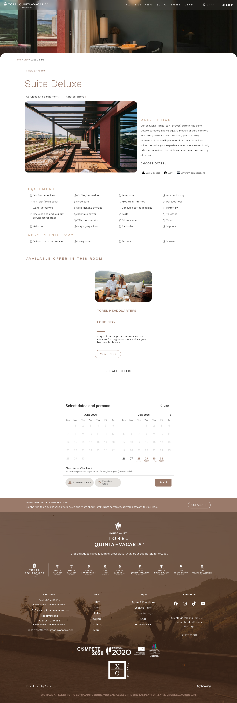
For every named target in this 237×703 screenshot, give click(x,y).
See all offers (118, 371)
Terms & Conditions (143, 602)
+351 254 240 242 (49, 599)
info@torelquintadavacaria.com (49, 610)
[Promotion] (110, 484)
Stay (127, 5)
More (189, 5)
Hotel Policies (143, 624)
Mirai (48, 686)
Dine (138, 5)
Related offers (75, 96)
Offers (176, 5)
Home (18, 59)
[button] (27, 138)
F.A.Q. (143, 618)
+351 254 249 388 (49, 620)
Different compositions (193, 173)
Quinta (162, 5)
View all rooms (36, 70)
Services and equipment (42, 96)
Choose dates (152, 163)
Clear (164, 405)
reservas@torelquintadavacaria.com (50, 629)
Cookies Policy (143, 607)
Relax (149, 5)
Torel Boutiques (79, 553)
